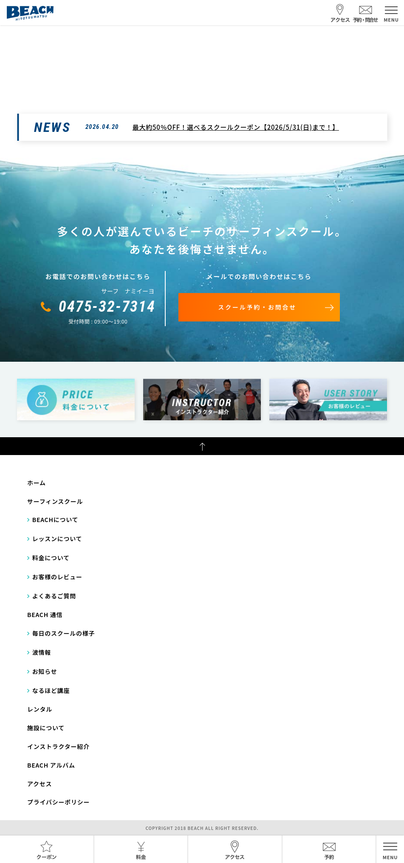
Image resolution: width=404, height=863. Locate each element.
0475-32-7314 (107, 307)
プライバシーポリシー (58, 802)
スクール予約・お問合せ (257, 307)
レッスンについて (57, 538)
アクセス (39, 783)
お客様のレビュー (57, 577)
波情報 (41, 652)
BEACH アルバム (51, 765)
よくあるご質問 (54, 596)
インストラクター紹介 (58, 746)
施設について (46, 727)
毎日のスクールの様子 (63, 633)
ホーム (36, 482)
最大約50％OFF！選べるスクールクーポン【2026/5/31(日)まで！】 (236, 127)
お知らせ (44, 671)
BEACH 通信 (44, 614)
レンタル (39, 709)
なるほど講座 (51, 690)
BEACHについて (55, 519)
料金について (51, 557)
